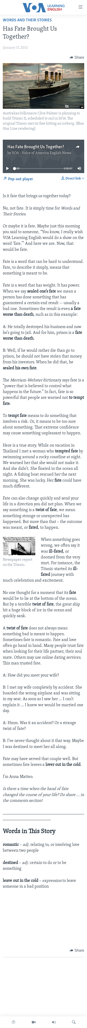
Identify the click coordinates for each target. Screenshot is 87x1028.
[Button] (77, 57)
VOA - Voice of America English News (41, 153)
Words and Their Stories (27, 20)
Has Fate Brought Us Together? (35, 147)
